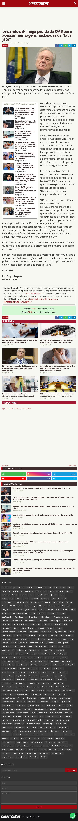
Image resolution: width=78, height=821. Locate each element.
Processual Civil (47, 735)
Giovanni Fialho (7, 694)
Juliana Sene (51, 643)
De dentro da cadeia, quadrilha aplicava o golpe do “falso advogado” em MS (42, 533)
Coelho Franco (24, 669)
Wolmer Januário (21, 757)
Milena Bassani (46, 617)
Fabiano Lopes (18, 610)
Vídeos (18, 599)
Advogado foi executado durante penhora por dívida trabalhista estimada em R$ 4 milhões (25, 156)
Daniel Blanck (67, 621)
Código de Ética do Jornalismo (43, 299)
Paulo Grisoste (54, 731)
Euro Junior (6, 610)
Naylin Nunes (31, 727)
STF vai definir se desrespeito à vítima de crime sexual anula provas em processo (57, 395)
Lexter (33, 713)
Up (45, 591)
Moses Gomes (7, 727)
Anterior (6, 465)
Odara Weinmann (8, 650)
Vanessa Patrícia (31, 753)
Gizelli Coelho (47, 624)
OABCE (52, 727)
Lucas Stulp (68, 713)
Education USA (61, 680)
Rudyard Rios (17, 657)
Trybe (60, 628)
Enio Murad (6, 639)
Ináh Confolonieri (8, 702)
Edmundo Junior (7, 680)
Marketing (69, 591)
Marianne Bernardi (62, 720)
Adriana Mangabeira (20, 613)
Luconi (30, 646)
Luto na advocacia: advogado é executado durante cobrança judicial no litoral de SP (25, 166)
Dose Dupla (53, 635)
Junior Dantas (51, 705)
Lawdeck (53, 709)
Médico (4, 606)
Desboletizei (62, 672)
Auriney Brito (54, 661)
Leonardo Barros (8, 713)
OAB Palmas (43, 727)
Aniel (17, 661)
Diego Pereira (33, 676)
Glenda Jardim (36, 694)
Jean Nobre (66, 702)
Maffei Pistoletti (51, 716)
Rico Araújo (60, 738)
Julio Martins (6, 591)
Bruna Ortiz (34, 665)
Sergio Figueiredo (43, 746)
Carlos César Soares (9, 669)
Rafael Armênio (26, 738)
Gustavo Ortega (67, 639)
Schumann (42, 606)
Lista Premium (42, 713)
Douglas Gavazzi (46, 676)
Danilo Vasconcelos (48, 672)
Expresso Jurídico (33, 687)
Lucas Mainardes (56, 713)
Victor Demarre (57, 753)
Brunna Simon (42, 621)
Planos (65, 610)
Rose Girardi (62, 742)
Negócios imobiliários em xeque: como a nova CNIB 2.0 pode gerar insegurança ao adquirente (25, 145)
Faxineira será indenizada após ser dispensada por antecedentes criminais (18, 395)
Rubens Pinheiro (7, 746)
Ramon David (59, 650)
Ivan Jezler (31, 702)
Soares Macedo (7, 750)
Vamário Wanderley (8, 632)
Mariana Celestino (27, 628)
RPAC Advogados (16, 606)
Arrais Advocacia (41, 661)
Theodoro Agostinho (61, 617)
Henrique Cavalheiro (9, 643)
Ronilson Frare (50, 742)
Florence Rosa (7, 691)
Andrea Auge (35, 602)
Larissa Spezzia (63, 643)
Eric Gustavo (46, 683)
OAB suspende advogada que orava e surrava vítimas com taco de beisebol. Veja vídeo (25, 211)
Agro (25, 599)
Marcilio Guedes (65, 716)
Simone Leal (67, 746)
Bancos (71, 632)
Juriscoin (54, 595)
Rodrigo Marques (8, 742)
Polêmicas (30, 588)
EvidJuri (15, 639)
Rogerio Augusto (60, 654)
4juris (47, 657)
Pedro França (6, 735)
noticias (21, 588)
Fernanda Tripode (42, 595)
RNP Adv (5, 738)
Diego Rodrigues (7, 602)
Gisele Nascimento (21, 694)
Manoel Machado (20, 617)
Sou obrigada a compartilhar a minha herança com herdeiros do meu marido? (43, 515)
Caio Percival (6, 635)
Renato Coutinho (47, 738)
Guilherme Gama (61, 624)
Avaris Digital (66, 661)
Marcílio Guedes (7, 599)
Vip (50, 588)
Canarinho (17, 635)
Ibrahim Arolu (31, 698)
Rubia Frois (6, 657)
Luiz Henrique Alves (30, 716)
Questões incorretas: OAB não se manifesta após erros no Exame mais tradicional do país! (40, 543)
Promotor (58, 735)
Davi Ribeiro (42, 635)
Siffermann (28, 657)
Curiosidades (41, 588)
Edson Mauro (20, 680)
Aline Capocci (33, 632)
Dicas (55, 588)
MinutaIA (53, 646)
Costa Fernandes (8, 672)
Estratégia (41, 613)
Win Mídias (22, 632)
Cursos (14, 595)
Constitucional (58, 669)
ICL (23, 698)
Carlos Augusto (68, 665)
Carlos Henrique (29, 635)
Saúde (64, 599)
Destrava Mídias (7, 676)
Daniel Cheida (34, 672)
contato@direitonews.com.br (17, 301)
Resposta (35, 654)
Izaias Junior (55, 702)
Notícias (5, 45)
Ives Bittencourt (43, 702)
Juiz (43, 705)
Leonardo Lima (7, 646)
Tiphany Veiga (66, 750)
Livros (62, 595)
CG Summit (56, 665)
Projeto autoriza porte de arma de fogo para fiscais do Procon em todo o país (56, 341)
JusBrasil (42, 610)
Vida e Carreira (54, 606)
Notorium (55, 599)
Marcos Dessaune (19, 720)
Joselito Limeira (30, 610)
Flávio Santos (30, 691)
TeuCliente (42, 750)
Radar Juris (14, 738)
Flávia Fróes (19, 691)
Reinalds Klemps (30, 606)
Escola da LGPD (7, 687)
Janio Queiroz (6, 628)
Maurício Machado (33, 724)
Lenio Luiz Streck (64, 709)
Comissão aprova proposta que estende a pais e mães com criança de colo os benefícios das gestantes (57, 368)
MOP (41, 716)
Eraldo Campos (33, 683)
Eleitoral (70, 588)
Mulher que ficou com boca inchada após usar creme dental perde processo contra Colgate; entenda (25, 200)
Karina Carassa (16, 709)
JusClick (69, 705)
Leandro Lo (46, 602)
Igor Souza (42, 698)
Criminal (38, 591)
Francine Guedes (53, 639)
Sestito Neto (56, 746)
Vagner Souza (18, 753)
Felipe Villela (25, 639)
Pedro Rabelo (18, 735)
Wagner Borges (7, 757)
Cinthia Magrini (55, 621)
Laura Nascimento (41, 709)
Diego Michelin (21, 676)
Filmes (31, 595)
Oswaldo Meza (63, 727)
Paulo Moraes (66, 731)
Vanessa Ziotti (44, 753)
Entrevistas (65, 606)
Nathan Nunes (19, 727)
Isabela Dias (21, 702)
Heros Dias (61, 694)
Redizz (36, 738)
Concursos (29, 591)
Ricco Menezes (46, 654)
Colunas (34, 669)
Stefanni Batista (21, 750)
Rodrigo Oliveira (22, 742)
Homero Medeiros (8, 698)
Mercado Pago (48, 724)
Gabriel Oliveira (35, 624)
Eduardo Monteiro (46, 680)
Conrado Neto (45, 669)
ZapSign (43, 757)
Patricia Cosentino (25, 731)
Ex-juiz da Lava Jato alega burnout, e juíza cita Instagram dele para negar (41, 488)
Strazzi (62, 588)
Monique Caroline (54, 610)
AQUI (34, 308)
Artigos (13, 588)
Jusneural (5, 709)
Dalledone (5, 595)
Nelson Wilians (64, 646)
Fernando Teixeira (62, 687)
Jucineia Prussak (53, 613)
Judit (63, 613)
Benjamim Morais (8, 665)
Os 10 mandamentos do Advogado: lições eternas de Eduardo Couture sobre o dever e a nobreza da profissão (25, 112)
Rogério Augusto (36, 742)
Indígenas (52, 698)
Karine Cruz (28, 709)
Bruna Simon (45, 665)
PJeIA (14, 731)
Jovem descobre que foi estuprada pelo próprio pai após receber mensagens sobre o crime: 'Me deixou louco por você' (25, 178)
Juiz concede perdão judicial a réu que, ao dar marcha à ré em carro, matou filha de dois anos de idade (44, 569)
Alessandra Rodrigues (59, 657)
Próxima (72, 465)
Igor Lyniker (23, 643)
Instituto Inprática (65, 698)
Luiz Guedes (17, 716)
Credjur (32, 613)
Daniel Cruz (6, 624)
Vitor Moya (38, 657)
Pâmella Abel (69, 735)
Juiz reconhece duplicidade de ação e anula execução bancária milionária (19, 341)
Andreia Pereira (46, 632)
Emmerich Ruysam (19, 683)
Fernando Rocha (47, 687)
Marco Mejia (6, 720)
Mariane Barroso (41, 646)
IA (18, 698)
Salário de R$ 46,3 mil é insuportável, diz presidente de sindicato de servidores (25, 190)
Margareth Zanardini (35, 720)
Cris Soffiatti (34, 599)
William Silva (6, 613)
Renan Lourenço (7, 654)
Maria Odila (49, 720)
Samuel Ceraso (29, 746)
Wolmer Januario (22, 602)
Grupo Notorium (49, 694)
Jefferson (69, 602)
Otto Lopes (6, 731)
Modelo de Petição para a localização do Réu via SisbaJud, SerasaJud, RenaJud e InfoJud (25, 134)
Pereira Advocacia (32, 735)
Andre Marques (7, 661)
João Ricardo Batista (37, 643)
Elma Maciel (6, 683)
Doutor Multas (60, 676)
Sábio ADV (32, 750)
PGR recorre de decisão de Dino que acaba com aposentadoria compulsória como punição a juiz (19, 368)
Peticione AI (40, 628)
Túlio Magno (6, 753)
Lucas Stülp (6, 716)
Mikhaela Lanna (61, 724)
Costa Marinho (21, 672)
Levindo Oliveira (22, 713)
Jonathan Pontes (7, 705)
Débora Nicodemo (66, 635)
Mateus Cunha (7, 724)
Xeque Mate (34, 757)
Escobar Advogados (20, 624)
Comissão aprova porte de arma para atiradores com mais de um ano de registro (25, 124)
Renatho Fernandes (22, 654)
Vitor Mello (5, 621)
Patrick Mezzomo (40, 731)
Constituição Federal (34, 293)
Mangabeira (45, 599)
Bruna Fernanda (22, 665)
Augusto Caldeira (60, 632)
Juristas (61, 705)
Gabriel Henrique (53, 691)
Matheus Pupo (19, 724)
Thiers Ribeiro (53, 750)
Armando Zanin (27, 661)
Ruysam (18, 746)
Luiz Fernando (7, 617)
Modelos (23, 595)
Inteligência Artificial (56, 591)
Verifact (72, 610)
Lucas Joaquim (20, 646)
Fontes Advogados (38, 639)
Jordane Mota (20, 705)
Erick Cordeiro (58, 683)
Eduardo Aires (33, 680)
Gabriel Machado (67, 691)
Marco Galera (33, 617)
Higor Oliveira (58, 602)
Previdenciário (47, 650)
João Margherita (33, 705)
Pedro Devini (21, 650)
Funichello (40, 691)
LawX (16, 628)
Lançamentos (17, 591)
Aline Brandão (30, 621)
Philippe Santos (34, 650)
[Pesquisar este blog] (33, 770)
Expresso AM (20, 687)
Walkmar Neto (17, 621)
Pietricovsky (51, 628)
